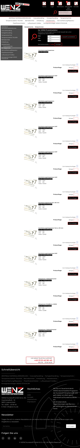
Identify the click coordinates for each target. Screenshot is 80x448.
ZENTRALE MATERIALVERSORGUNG (20, 18)
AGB (29, 395)
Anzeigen (58, 44)
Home (44, 4)
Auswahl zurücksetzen (68, 36)
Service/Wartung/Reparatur (65, 20)
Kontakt (76, 4)
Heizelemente (50, 20)
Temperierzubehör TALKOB (14, 20)
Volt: (39, 38)
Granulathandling (38, 18)
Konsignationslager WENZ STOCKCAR (55, 23)
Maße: (39, 40)
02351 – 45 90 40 (11, 404)
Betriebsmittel (29, 20)
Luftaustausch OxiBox (34, 23)
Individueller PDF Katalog (68, 6)
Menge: (73, 68)
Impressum (31, 402)
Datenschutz (32, 399)
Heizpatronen (6, 48)
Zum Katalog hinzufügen (70, 65)
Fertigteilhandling (52, 18)
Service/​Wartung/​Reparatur (9, 50)
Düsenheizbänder (8, 46)
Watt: (39, 36)
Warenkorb (60, 4)
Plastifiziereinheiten (19, 23)
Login (52, 4)
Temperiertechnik (65, 18)
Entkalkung (40, 20)
